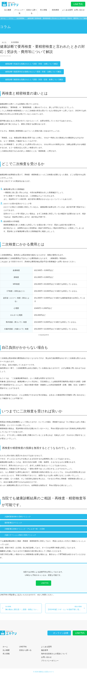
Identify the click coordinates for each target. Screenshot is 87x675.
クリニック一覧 (19, 11)
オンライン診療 (59, 633)
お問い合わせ (79, 10)
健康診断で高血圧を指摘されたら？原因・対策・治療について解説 (30, 64)
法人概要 (7, 10)
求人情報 (43, 10)
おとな (4, 42)
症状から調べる (31, 11)
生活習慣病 (15, 42)
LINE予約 (78, 4)
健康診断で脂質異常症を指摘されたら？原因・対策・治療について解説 (32, 72)
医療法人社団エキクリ (46, 672)
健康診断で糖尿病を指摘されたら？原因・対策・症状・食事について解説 (33, 79)
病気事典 (55, 10)
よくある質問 (67, 10)
